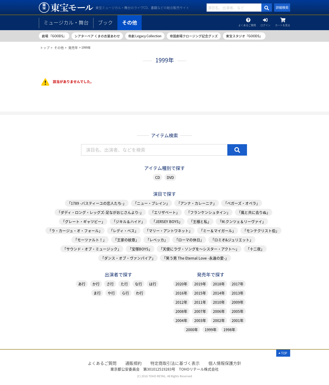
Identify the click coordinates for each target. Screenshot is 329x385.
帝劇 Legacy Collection (145, 36)
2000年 (192, 329)
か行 (96, 284)
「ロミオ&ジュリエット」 (232, 239)
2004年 (181, 320)
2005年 (238, 311)
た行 (124, 284)
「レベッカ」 (157, 239)
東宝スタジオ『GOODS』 (244, 36)
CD (157, 177)
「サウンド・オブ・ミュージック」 (92, 249)
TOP (284, 353)
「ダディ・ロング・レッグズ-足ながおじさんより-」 (100, 212)
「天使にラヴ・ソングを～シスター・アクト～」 (199, 249)
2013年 (238, 293)
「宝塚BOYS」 (140, 249)
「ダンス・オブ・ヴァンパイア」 (128, 258)
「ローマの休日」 (189, 239)
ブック (105, 22)
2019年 (200, 284)
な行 (138, 284)
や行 (111, 293)
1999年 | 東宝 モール (66, 7)
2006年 (219, 311)
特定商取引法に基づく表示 (175, 363)
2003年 (200, 320)
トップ (45, 47)
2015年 (200, 293)
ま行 (97, 293)
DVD (170, 177)
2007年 (200, 311)
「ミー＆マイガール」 (217, 230)
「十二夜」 (255, 249)
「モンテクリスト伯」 (261, 230)
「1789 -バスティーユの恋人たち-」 (96, 203)
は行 (152, 284)
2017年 (238, 284)
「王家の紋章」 (126, 239)
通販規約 (133, 363)
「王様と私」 (200, 221)
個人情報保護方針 (224, 363)
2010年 (219, 302)
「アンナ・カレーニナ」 (197, 203)
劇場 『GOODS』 (54, 36)
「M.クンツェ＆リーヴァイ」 (242, 221)
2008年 (181, 311)
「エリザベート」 (165, 212)
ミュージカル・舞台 (66, 22)
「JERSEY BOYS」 (167, 221)
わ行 (139, 293)
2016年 (181, 293)
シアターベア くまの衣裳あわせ (97, 36)
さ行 (110, 284)
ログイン (265, 24)
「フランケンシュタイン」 (208, 212)
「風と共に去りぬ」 (253, 212)
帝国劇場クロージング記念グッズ (194, 36)
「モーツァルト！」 (90, 239)
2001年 (238, 320)
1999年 (211, 329)
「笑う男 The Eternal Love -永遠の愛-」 (195, 258)
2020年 (181, 284)
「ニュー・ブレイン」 (151, 203)
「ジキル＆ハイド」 (128, 221)
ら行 (125, 293)
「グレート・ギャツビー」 (83, 221)
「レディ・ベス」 (123, 230)
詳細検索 (282, 7)
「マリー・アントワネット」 (168, 230)
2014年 (219, 293)
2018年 (219, 284)
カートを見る (282, 24)
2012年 (181, 302)
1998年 (229, 329)
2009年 (238, 302)
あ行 (81, 284)
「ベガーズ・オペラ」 (241, 203)
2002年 (219, 320)
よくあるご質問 (247, 24)
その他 (129, 22)
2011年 (200, 302)
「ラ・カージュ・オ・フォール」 (75, 230)
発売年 (73, 47)
